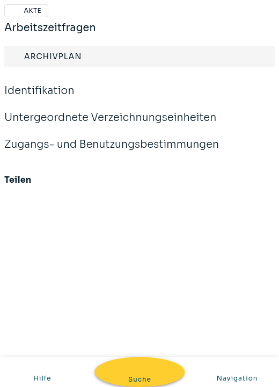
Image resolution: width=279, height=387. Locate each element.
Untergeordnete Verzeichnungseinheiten (110, 124)
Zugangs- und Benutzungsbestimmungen (111, 151)
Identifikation (39, 97)
